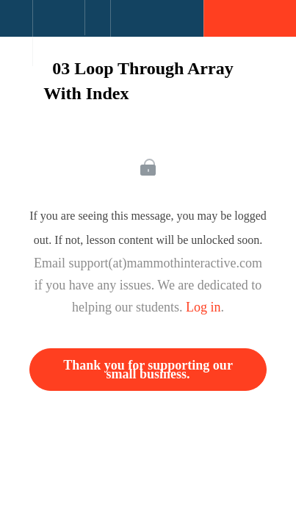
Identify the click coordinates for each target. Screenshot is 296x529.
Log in (203, 307)
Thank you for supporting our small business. (148, 369)
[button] (16, 25)
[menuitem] (58, 33)
